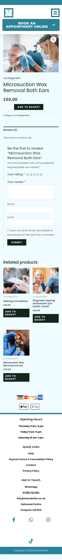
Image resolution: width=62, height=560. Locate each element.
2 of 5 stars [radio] (31, 174)
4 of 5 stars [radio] (38, 174)
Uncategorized (11, 78)
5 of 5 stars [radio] (41, 174)
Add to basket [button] (10, 313)
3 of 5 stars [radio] (34, 174)
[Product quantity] (7, 107)
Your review (16, 182)
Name (10, 204)
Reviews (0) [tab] (10, 130)
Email (10, 217)
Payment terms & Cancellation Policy (31, 459)
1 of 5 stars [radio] (27, 174)
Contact (31, 465)
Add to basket (29, 107)
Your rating (16, 174)
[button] (55, 13)
